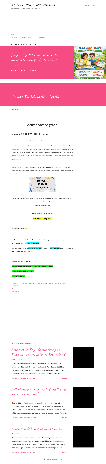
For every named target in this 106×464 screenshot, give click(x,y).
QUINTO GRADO (62, 283)
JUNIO (55, 283)
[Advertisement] (46, 22)
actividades (23, 283)
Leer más (64, 378)
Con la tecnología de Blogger (53, 459)
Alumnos (30, 283)
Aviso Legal (41, 37)
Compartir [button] (14, 70)
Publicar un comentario (28, 70)
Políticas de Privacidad (27, 37)
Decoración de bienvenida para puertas (37, 428)
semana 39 (15, 285)
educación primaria (46, 283)
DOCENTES (36, 283)
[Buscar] (86, 5)
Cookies (13, 37)
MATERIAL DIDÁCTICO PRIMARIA (33, 5)
